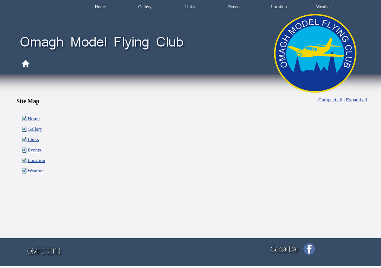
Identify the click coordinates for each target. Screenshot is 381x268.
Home (34, 118)
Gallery (35, 129)
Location (36, 160)
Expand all (356, 99)
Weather (36, 170)
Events (34, 150)
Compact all (330, 99)
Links (33, 139)
